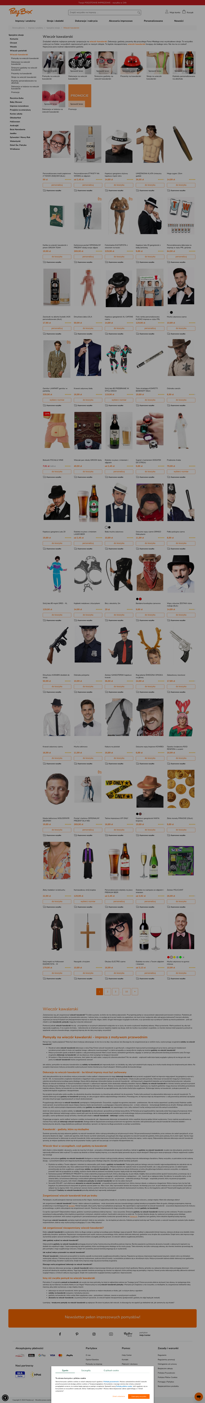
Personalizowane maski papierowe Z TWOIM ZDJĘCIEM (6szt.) (57, 174)
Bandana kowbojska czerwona (148, 603)
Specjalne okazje (16, 35)
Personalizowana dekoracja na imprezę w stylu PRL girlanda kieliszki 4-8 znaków (179, 247)
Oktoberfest (15, 117)
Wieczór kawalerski (19, 54)
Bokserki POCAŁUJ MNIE (53, 460)
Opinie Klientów (92, 1359)
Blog (88, 1373)
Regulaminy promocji (166, 1359)
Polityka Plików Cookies (167, 1377)
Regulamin (162, 1355)
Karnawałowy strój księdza (85, 890)
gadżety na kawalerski (57, 1295)
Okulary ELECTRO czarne (115, 961)
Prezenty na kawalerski (21, 73)
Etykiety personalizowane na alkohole (23, 81)
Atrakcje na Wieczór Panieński (98, 1368)
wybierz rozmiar (57, 400)
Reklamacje (126, 1373)
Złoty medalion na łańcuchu (54, 890)
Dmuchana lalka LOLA (83, 317)
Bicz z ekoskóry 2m (112, 603)
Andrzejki (14, 125)
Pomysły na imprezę (94, 1364)
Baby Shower (16, 102)
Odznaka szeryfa (173, 388)
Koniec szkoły (16, 113)
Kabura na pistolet (112, 746)
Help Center (127, 1355)
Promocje (15, 92)
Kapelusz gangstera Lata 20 (54, 531)
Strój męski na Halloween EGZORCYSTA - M (53, 962)
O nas (88, 1355)
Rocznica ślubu (17, 98)
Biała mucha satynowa (114, 531)
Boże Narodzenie (17, 129)
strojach (72, 1206)
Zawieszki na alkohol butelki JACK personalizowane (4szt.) (56, 318)
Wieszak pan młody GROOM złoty (88, 460)
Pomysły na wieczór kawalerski (25, 58)
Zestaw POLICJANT (175, 890)
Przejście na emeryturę (20, 110)
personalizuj (56, 185)
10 (126, 991)
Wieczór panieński (18, 50)
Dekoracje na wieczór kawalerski (20, 63)
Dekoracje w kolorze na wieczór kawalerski (25, 87)
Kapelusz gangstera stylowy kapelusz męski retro (116, 174)
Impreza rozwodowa (19, 106)
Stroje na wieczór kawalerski (23, 77)
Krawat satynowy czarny (53, 746)
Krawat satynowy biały (83, 388)
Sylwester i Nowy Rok (20, 137)
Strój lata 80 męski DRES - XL (55, 603)
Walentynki (15, 141)
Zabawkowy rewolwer (176, 675)
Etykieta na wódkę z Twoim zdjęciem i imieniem (66, 1164)
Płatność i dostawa (129, 1364)
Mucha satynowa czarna (176, 317)
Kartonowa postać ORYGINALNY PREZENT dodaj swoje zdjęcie (87, 246)
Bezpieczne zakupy (165, 1368)
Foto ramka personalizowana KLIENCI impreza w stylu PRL (148, 318)
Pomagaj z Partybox (166, 1382)
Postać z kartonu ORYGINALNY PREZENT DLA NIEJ (86, 819)
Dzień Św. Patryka (18, 145)
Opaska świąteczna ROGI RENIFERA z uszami (177, 747)
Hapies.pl (133, 1216)
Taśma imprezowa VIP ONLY (116, 818)
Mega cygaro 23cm (174, 173)
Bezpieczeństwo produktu (168, 1386)
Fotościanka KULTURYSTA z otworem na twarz (116, 246)
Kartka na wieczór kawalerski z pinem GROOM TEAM (55, 246)
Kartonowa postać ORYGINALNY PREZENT (65, 1174)
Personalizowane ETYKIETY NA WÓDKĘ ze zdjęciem (86, 174)
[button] (5, 1397)
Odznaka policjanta (81, 675)
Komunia (14, 39)
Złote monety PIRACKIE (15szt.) (180, 818)
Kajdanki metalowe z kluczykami (87, 603)
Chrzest (13, 42)
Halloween (15, 121)
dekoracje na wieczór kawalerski (61, 1290)
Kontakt (125, 1359)
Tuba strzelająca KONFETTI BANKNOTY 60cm (147, 389)
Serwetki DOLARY (56, 1183)
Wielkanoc (15, 149)
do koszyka (119, 185)
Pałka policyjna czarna (176, 531)
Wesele (13, 46)
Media (88, 1377)
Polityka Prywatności (166, 1373)
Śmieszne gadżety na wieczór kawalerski (24, 68)
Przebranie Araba (174, 460)
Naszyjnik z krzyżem (82, 961)
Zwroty (125, 1368)
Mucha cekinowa (80, 746)
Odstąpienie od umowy (167, 1364)
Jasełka (13, 133)
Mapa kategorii (92, 1382)
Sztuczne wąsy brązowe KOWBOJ (150, 746)
